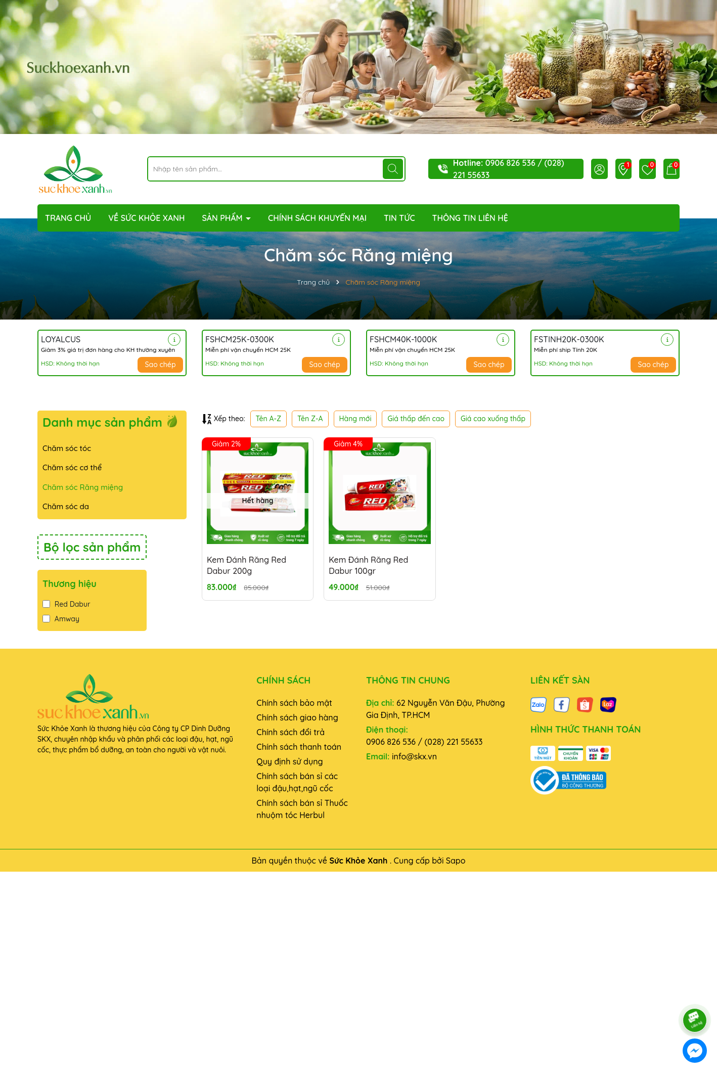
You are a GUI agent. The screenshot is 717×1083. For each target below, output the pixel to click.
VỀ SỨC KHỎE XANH (146, 218)
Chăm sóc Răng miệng (82, 487)
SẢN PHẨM (223, 218)
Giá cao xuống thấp (493, 418)
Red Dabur (66, 604)
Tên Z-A (310, 418)
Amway (60, 618)
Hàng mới (355, 418)
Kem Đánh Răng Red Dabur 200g (246, 565)
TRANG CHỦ (68, 218)
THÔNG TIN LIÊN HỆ (470, 218)
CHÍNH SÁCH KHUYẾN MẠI (317, 218)
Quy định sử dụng (289, 761)
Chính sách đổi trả (290, 732)
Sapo (456, 860)
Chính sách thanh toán (298, 747)
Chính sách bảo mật (294, 703)
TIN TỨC (399, 218)
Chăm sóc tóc (66, 448)
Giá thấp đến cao (415, 418)
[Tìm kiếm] (393, 169)
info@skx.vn (414, 756)
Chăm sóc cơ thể (72, 467)
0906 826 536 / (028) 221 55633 (424, 742)
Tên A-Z (268, 418)
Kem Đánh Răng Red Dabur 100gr (368, 565)
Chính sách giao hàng (297, 717)
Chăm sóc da (65, 506)
